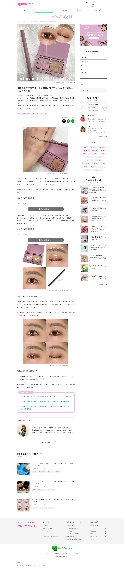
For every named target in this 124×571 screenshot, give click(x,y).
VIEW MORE (103, 136)
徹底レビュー (90, 157)
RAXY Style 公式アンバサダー (24, 113)
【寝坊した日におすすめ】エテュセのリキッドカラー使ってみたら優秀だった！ (45, 402)
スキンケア (84, 58)
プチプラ (99, 160)
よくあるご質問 (98, 10)
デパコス (84, 166)
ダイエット (102, 166)
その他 (83, 84)
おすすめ (35, 507)
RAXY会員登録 (94, 525)
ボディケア (84, 69)
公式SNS (79, 10)
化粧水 (103, 163)
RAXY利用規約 (70, 536)
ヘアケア (83, 73)
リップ (99, 157)
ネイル (83, 76)
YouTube (92, 539)
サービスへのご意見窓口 (73, 533)
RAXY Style (44, 10)
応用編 (57, 471)
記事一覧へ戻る (45, 442)
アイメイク (24, 111)
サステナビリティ (41, 565)
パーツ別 (95, 163)
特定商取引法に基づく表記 (74, 539)
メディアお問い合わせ (72, 528)
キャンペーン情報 (62, 10)
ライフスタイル (98, 170)
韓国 (84, 153)
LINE (91, 533)
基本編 (102, 150)
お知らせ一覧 (70, 525)
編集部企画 (102, 147)
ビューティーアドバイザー (50, 536)
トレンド (102, 153)
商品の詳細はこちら (46, 209)
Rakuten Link (93, 536)
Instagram (93, 531)
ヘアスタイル (89, 160)
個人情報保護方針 (56, 553)
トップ (26, 10)
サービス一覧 (20, 565)
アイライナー (44, 113)
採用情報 (75, 553)
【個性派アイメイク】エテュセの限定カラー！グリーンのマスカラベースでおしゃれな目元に (46, 408)
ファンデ (93, 166)
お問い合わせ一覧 (30, 565)
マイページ (45, 531)
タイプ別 (88, 170)
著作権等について (67, 553)
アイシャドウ (35, 113)
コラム (83, 80)
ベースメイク (84, 61)
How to (34, 471)
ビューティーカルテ (48, 533)
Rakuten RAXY (25, 4)
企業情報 (48, 553)
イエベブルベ (50, 471)
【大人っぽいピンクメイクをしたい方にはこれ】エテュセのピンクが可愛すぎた (46, 397)
